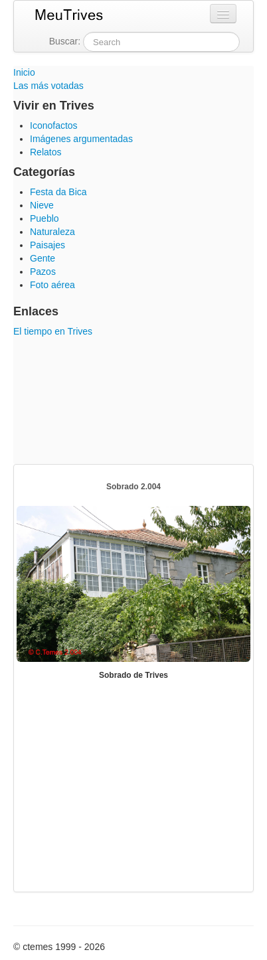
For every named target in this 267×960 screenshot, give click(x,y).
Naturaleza (52, 231)
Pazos (43, 271)
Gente (42, 258)
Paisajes (47, 245)
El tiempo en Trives (52, 331)
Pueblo (44, 218)
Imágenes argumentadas (81, 138)
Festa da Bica (58, 192)
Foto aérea (52, 285)
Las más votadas (48, 85)
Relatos (45, 152)
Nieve (42, 205)
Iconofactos (54, 125)
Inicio (24, 72)
